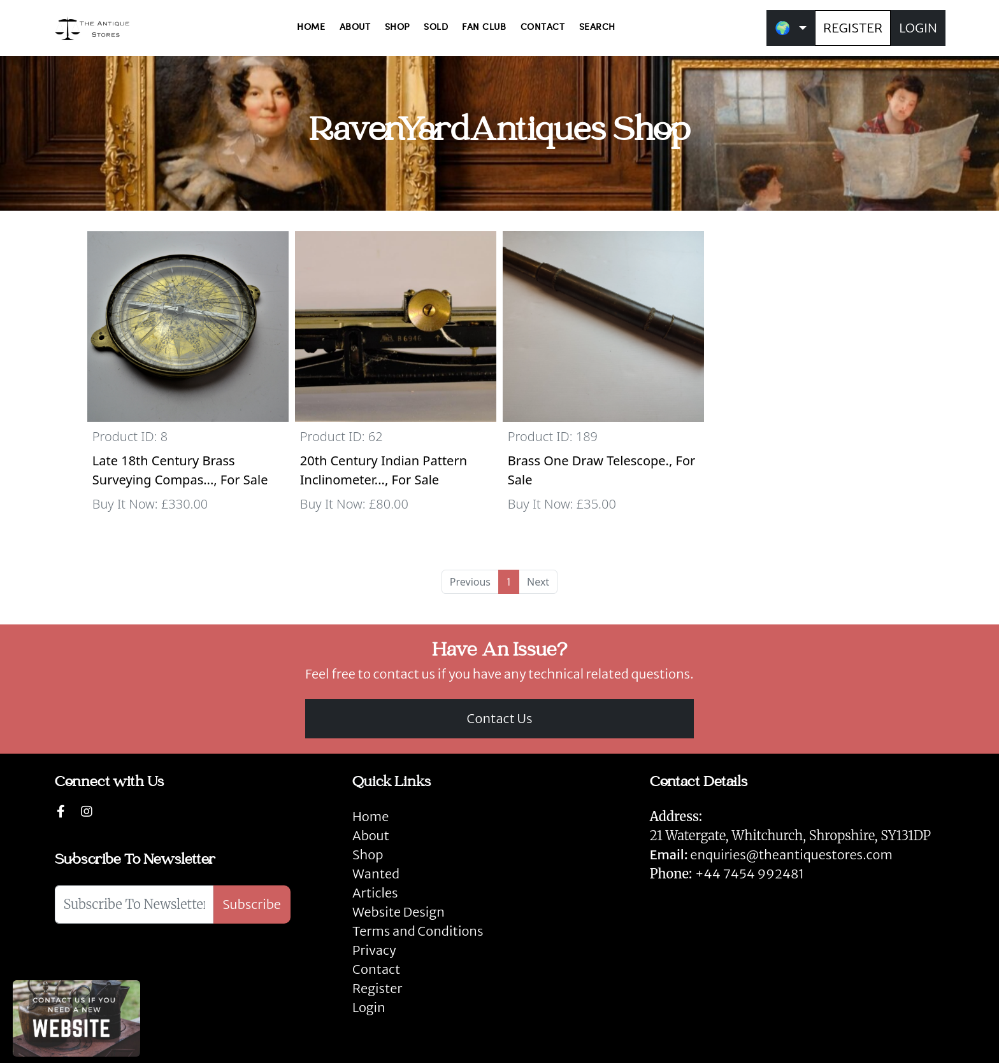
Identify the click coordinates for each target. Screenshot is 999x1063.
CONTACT (543, 27)
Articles (375, 893)
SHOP (397, 27)
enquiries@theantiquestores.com (771, 854)
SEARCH (597, 27)
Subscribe (251, 904)
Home (370, 816)
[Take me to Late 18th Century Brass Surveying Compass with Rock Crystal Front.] (188, 377)
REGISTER (852, 28)
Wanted (375, 874)
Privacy (374, 950)
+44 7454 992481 (749, 874)
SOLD (436, 27)
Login (368, 1007)
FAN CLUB (484, 27)
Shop (367, 854)
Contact (376, 969)
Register (377, 988)
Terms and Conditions (417, 931)
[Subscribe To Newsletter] (134, 904)
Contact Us (500, 718)
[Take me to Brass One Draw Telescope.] (603, 377)
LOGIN (918, 28)
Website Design (398, 912)
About (370, 835)
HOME (311, 27)
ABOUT (355, 27)
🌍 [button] (783, 28)
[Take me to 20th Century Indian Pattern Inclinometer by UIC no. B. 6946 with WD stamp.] (396, 377)
